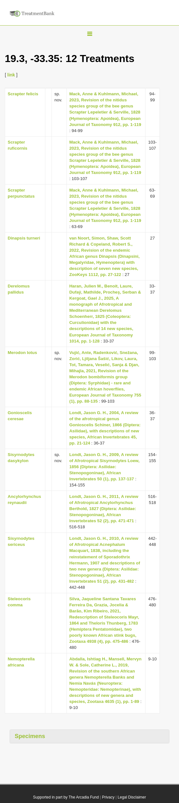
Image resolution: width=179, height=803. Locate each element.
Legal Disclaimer (132, 797)
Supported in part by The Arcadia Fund (66, 797)
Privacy (108, 797)
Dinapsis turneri (24, 238)
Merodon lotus (22, 352)
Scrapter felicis (23, 93)
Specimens (30, 736)
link (11, 74)
